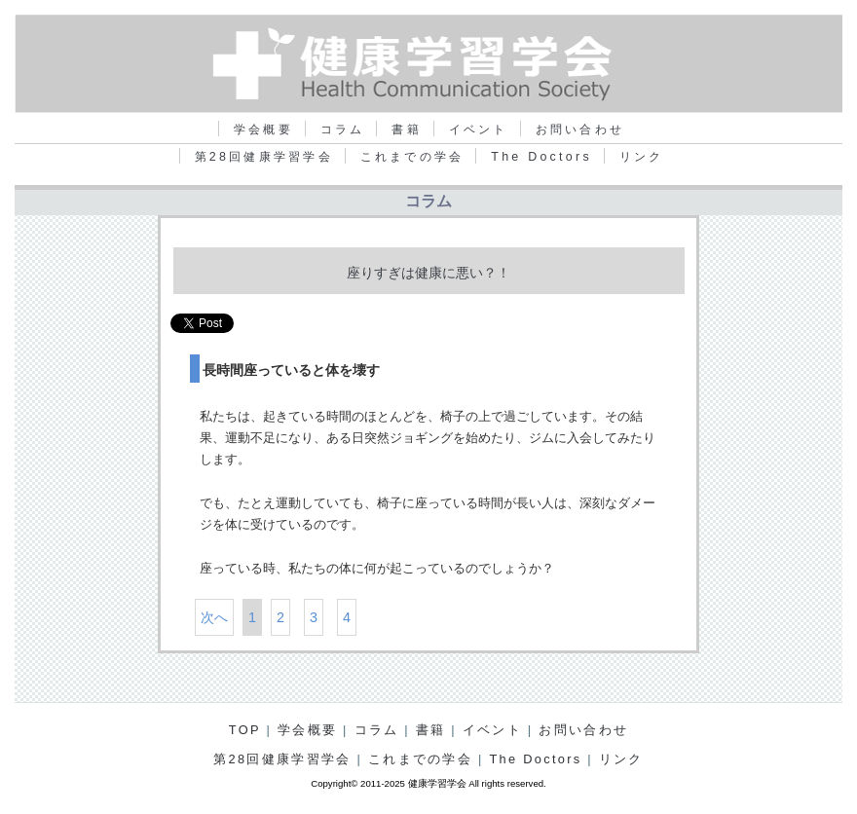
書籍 (406, 129)
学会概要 (263, 129)
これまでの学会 (412, 157)
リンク (641, 157)
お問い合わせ (580, 129)
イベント (478, 129)
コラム (342, 129)
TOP (245, 729)
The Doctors (541, 157)
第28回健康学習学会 (264, 157)
